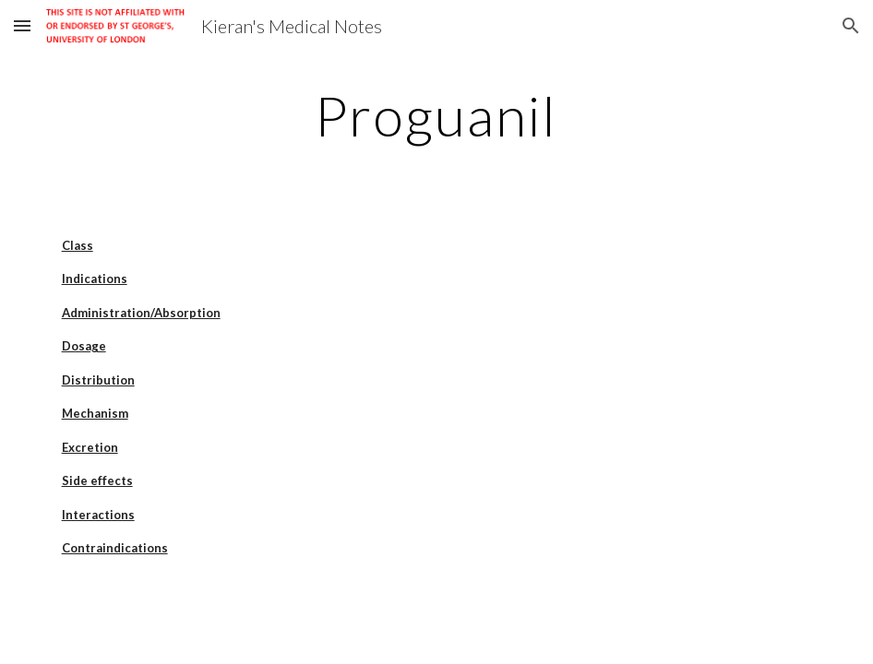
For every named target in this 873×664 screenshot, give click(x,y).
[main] (436, 115)
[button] (22, 25)
